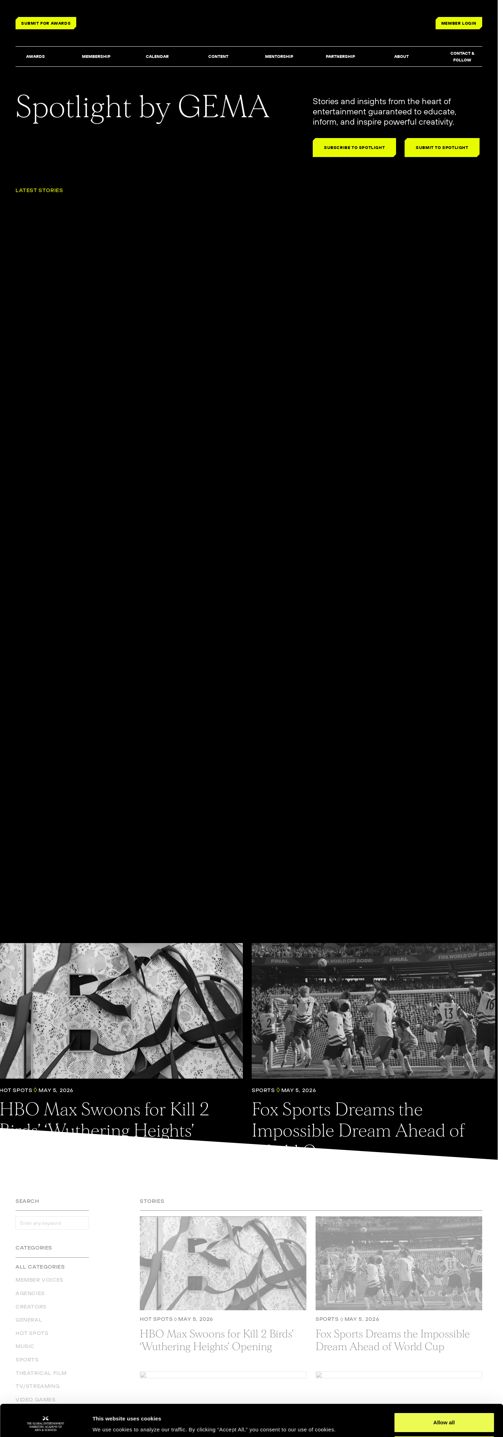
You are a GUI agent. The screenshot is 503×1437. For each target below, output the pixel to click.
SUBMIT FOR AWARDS (46, 23)
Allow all (444, 1395)
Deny (444, 1418)
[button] (35, 57)
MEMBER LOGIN (459, 23)
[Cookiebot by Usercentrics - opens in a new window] (46, 1423)
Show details (108, 1422)
